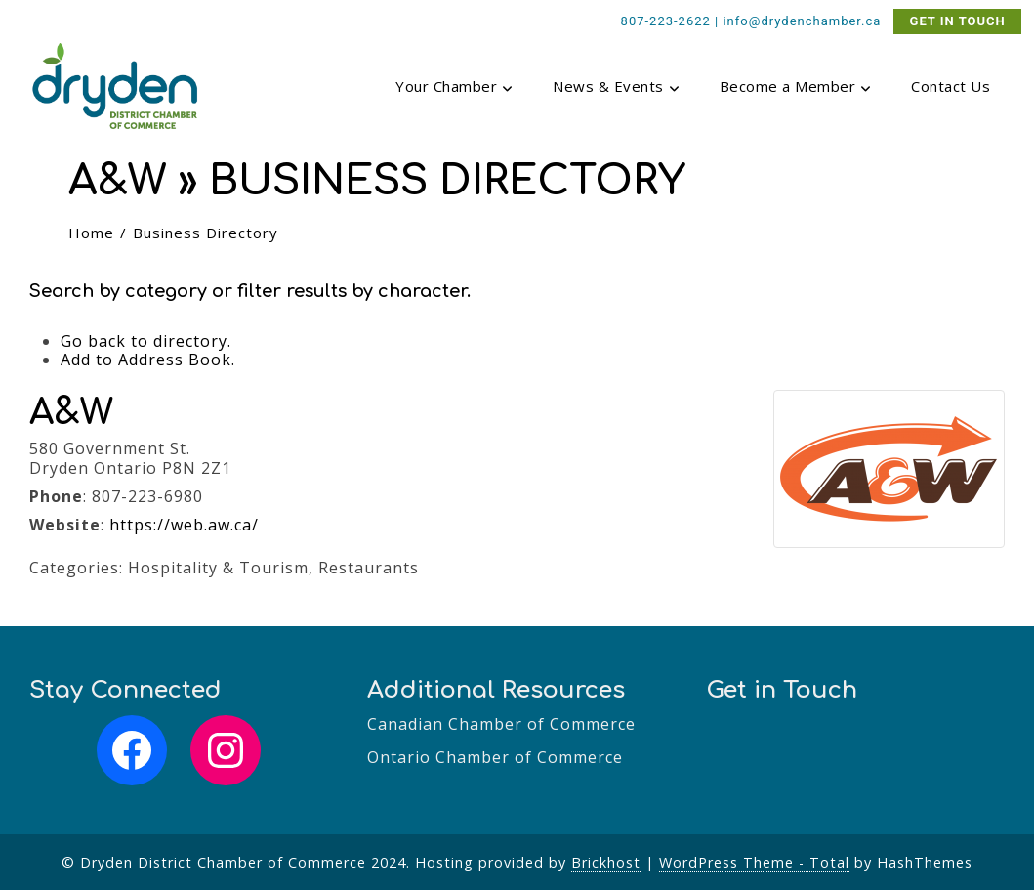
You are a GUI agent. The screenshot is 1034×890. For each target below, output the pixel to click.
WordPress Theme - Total (754, 862)
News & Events (617, 87)
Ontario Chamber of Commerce (495, 757)
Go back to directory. (146, 341)
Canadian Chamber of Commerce (501, 724)
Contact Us (950, 86)
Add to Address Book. (148, 359)
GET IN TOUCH (958, 21)
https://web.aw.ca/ (184, 524)
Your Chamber (454, 87)
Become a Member (796, 87)
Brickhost (606, 862)
